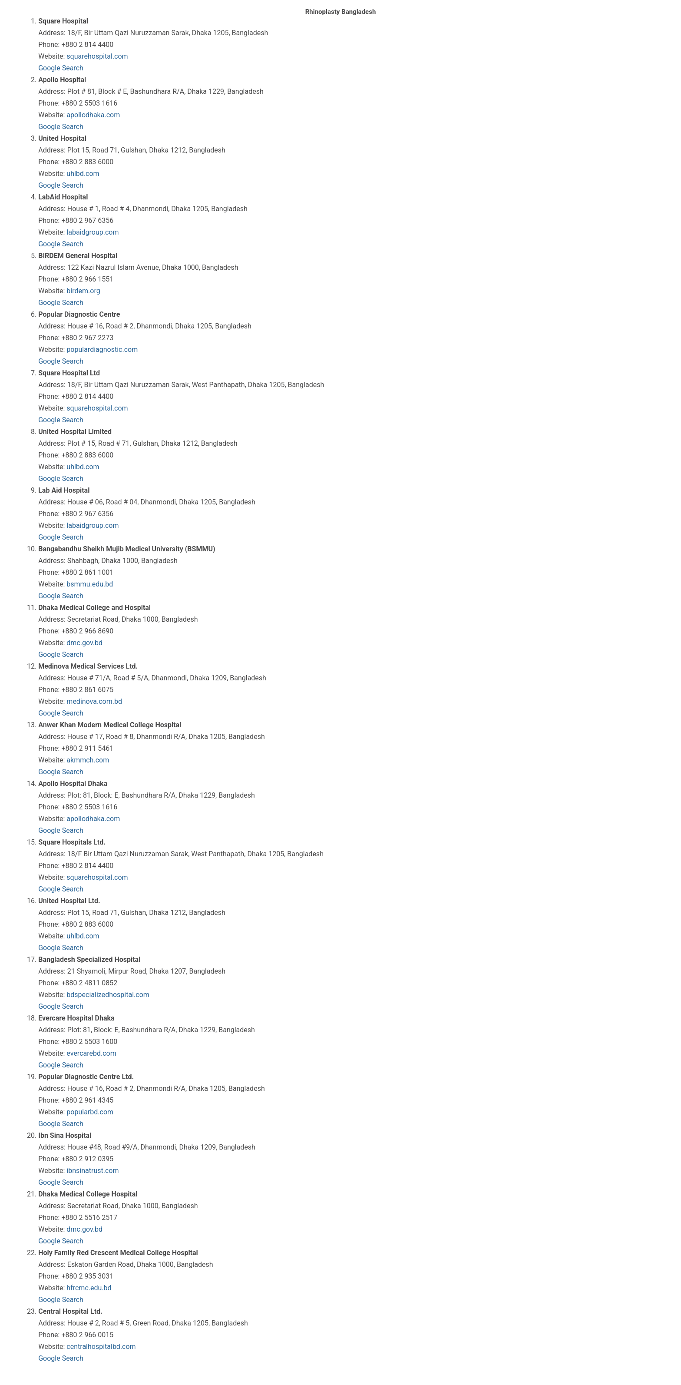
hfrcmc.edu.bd (88, 1288)
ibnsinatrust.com (92, 1170)
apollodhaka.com (93, 115)
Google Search (60, 68)
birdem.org (83, 291)
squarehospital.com (97, 56)
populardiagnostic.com (102, 349)
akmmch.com (87, 760)
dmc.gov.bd (84, 643)
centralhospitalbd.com (101, 1346)
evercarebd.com (91, 1053)
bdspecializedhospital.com (107, 995)
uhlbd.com (82, 173)
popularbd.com (89, 1112)
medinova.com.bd (94, 701)
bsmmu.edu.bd (89, 584)
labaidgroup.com (92, 232)
